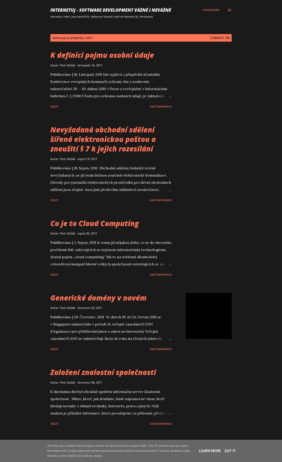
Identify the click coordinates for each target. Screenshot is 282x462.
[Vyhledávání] (211, 10)
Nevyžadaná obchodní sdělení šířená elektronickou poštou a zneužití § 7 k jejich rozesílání (103, 139)
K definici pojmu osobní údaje (102, 55)
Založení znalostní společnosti (103, 372)
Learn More (210, 451)
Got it (230, 451)
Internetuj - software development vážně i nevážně (110, 10)
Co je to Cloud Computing (94, 223)
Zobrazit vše (220, 38)
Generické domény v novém (98, 298)
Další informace (161, 106)
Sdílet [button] (54, 106)
